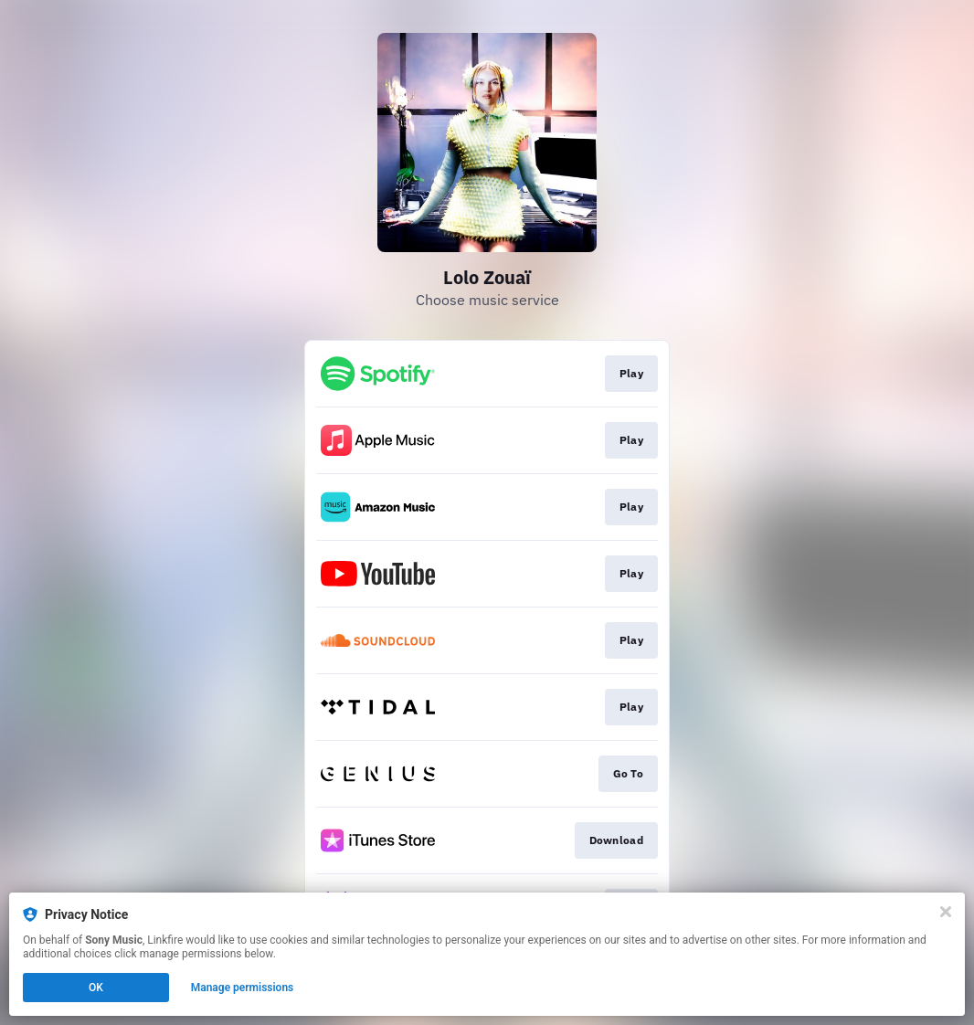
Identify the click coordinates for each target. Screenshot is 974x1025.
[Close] (945, 911)
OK (96, 987)
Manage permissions (242, 987)
